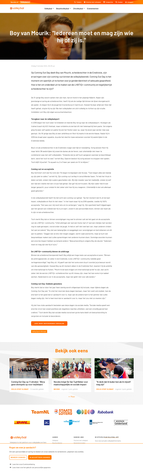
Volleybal (48, 8)
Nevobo (57, 389)
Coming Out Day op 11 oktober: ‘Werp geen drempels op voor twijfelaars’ (28, 383)
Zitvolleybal (78, 8)
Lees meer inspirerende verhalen (49, 323)
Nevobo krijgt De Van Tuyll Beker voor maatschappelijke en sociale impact (71, 383)
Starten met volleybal (81, 440)
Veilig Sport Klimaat (39, 331)
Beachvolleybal (62, 8)
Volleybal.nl (25, 2)
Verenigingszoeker (79, 443)
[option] (22, 422)
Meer (71, 396)
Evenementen (92, 8)
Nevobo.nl (14, 2)
